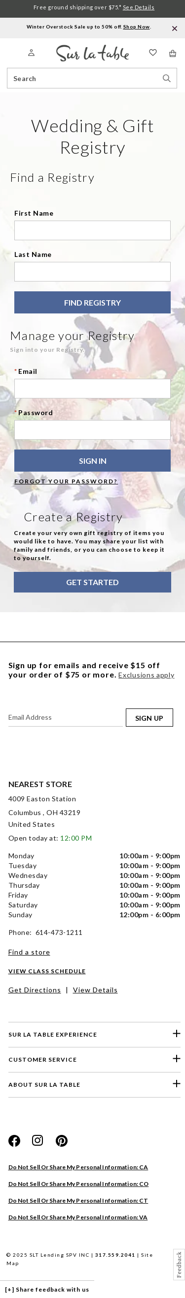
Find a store (29, 952)
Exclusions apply (146, 675)
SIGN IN (93, 460)
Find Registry (92, 302)
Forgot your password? (66, 481)
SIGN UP (149, 718)
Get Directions (34, 990)
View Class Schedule (47, 971)
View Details (95, 990)
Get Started (92, 582)
